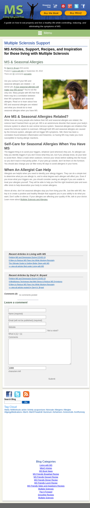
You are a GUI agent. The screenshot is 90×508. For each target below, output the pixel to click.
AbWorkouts (15, 415)
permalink (28, 74)
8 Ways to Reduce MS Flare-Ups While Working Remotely (31, 260)
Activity (30, 415)
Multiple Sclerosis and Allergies (33, 199)
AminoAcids (68, 417)
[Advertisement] (46, 226)
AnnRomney (79, 417)
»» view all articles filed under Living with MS (26, 266)
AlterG (25, 417)
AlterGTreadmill (36, 417)
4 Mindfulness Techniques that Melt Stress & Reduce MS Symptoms (35, 281)
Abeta (6, 415)
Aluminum (47, 417)
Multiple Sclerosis (46, 503)
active (24, 415)
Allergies (67, 415)
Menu (45, 33)
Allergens (59, 415)
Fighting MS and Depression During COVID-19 (27, 257)
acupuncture (39, 415)
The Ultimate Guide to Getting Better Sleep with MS (29, 263)
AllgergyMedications (13, 417)
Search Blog (10, 404)
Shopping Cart (46, 6)
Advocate (50, 415)
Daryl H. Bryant (13, 68)
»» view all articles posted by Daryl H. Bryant (26, 287)
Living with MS (18, 71)
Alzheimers (57, 417)
